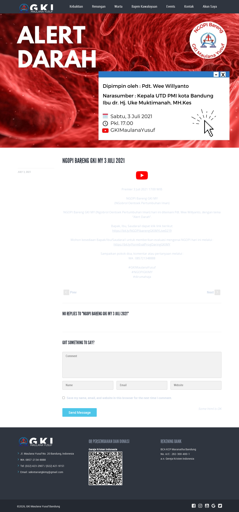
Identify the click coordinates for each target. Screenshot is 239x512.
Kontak (189, 6)
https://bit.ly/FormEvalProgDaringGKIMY (142, 244)
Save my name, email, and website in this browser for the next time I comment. (119, 398)
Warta (118, 6)
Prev (70, 292)
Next (213, 292)
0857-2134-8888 (36, 459)
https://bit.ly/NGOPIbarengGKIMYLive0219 (142, 231)
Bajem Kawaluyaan (144, 6)
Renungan (98, 6)
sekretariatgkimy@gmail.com (45, 472)
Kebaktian (76, 6)
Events (170, 6)
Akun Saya (210, 6)
